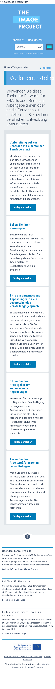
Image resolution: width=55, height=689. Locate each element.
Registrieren (35, 40)
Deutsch (21, 54)
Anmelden (18, 40)
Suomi (42, 54)
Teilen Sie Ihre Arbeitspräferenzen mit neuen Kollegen (25, 462)
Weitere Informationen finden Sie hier (20, 569)
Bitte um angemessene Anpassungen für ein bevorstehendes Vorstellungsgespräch (25, 301)
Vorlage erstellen (22, 207)
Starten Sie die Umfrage (14, 633)
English (15, 54)
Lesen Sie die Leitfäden (13, 600)
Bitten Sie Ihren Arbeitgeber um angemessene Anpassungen (20, 386)
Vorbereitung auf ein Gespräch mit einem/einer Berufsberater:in (27, 146)
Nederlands (28, 54)
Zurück (45, 68)
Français (35, 54)
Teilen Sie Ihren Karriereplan (20, 226)
